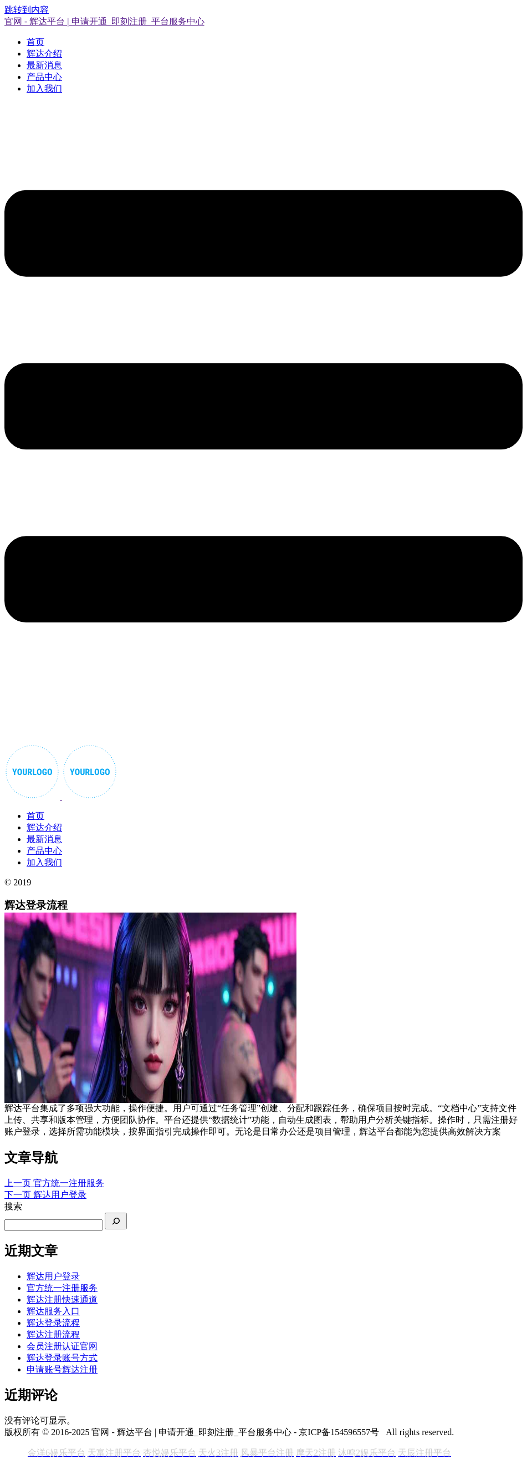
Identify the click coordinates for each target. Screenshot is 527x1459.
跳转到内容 (26, 9)
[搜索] (116, 1221)
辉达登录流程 (53, 1323)
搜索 (13, 1206)
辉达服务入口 (53, 1311)
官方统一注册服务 (62, 1288)
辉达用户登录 (53, 1276)
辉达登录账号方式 (62, 1357)
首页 (35, 42)
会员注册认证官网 (62, 1346)
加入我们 (44, 88)
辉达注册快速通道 (62, 1299)
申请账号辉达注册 (62, 1369)
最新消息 (44, 65)
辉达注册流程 (53, 1334)
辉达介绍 (44, 53)
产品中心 (44, 77)
